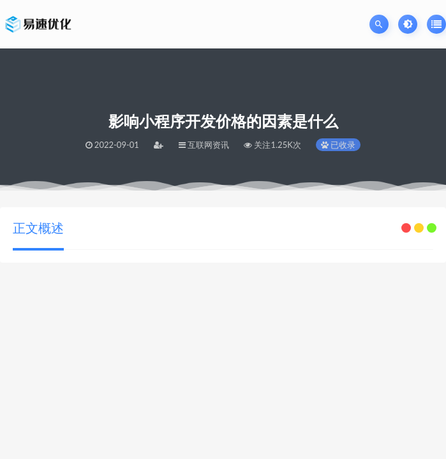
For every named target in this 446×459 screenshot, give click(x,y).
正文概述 (38, 227)
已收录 (338, 145)
